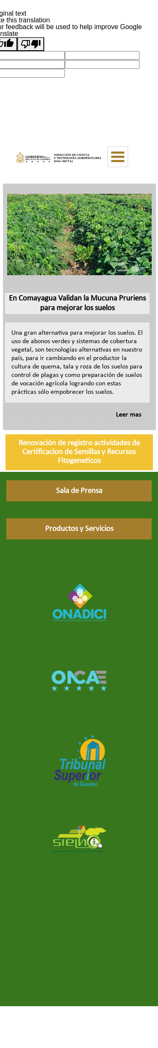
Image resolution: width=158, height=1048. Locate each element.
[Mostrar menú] (117, 156)
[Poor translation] (30, 44)
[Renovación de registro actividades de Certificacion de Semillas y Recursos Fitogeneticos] (79, 452)
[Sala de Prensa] (79, 490)
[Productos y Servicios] (79, 528)
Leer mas (128, 415)
